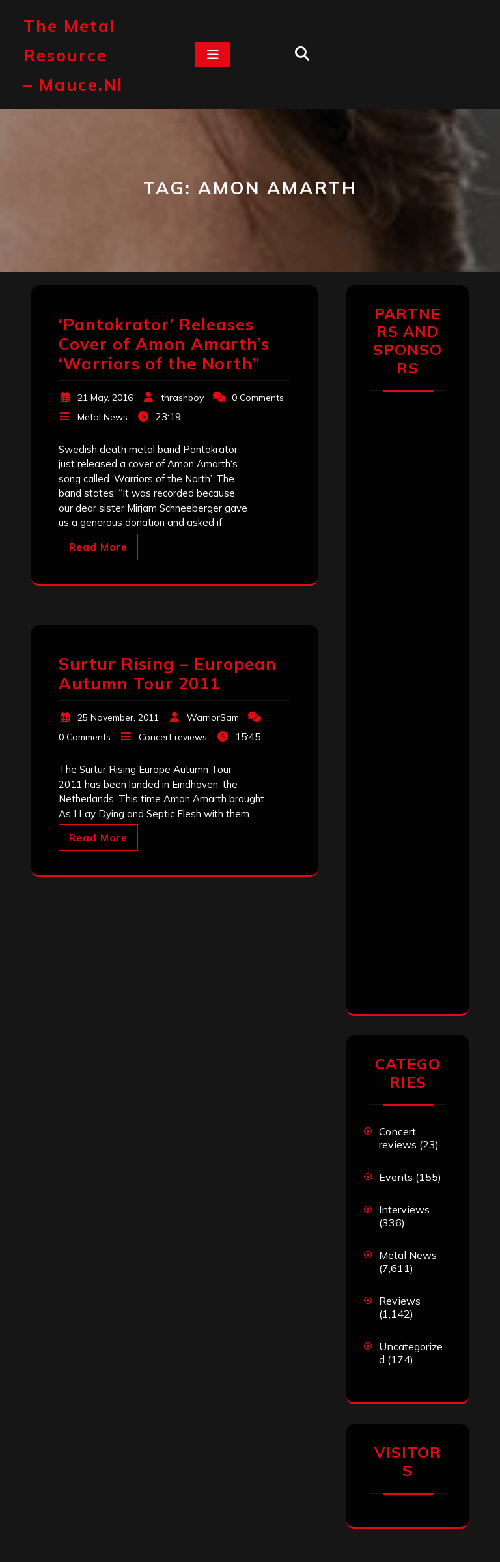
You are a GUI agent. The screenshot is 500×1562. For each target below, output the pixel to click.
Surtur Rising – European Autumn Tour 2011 (168, 673)
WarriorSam (213, 717)
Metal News (102, 417)
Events (396, 1176)
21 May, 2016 (105, 397)
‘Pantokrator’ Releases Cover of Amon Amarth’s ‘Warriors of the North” (164, 343)
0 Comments (258, 397)
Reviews (400, 1300)
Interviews (404, 1209)
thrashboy (182, 397)
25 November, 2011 (118, 717)
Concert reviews (173, 737)
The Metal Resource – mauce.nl (73, 55)
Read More (98, 547)
